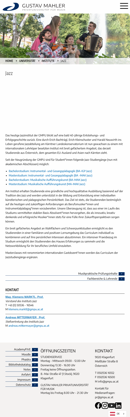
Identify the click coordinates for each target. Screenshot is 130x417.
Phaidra (26, 359)
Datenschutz (23, 384)
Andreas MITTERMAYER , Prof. (25, 317)
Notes (27, 369)
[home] (59, 7)
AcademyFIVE (22, 349)
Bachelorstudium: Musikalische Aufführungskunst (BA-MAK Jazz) (47, 180)
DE (115, 413)
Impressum (24, 379)
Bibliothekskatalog (20, 364)
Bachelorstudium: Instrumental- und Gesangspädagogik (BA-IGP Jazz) (50, 171)
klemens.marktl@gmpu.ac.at (25, 309)
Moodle (26, 354)
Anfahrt (26, 374)
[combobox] (117, 414)
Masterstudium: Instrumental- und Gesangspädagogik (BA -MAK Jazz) (50, 175)
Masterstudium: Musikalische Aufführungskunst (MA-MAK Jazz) (47, 184)
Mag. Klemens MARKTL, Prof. (24, 297)
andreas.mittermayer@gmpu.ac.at (28, 325)
